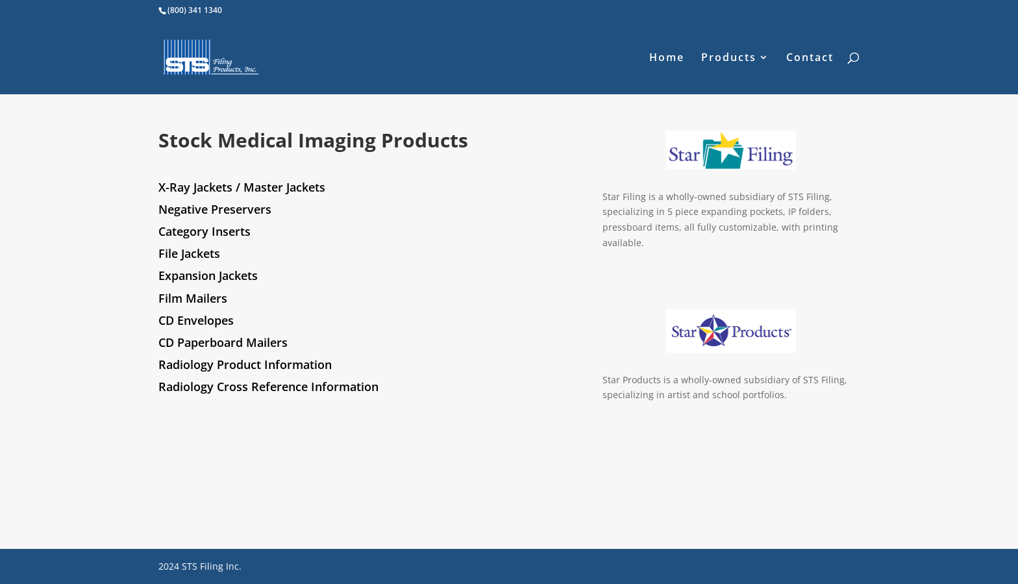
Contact (810, 58)
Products (728, 58)
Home (666, 58)
